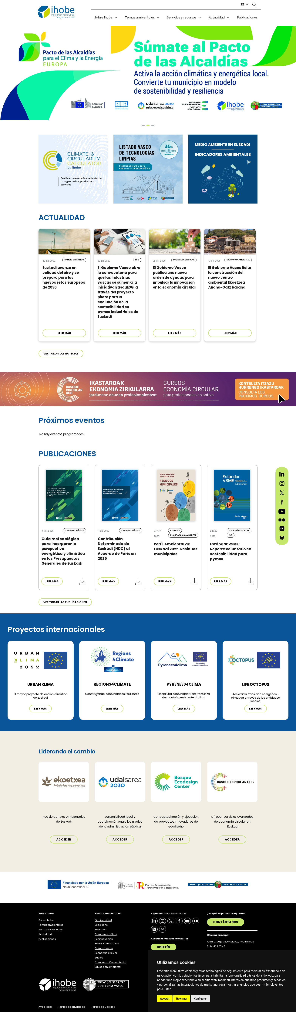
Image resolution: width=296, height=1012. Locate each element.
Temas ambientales (140, 17)
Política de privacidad (71, 1007)
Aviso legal (45, 1007)
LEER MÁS (64, 333)
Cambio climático (106, 934)
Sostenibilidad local (107, 943)
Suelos (99, 957)
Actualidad (217, 17)
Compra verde (104, 948)
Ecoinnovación (104, 939)
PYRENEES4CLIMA (184, 684)
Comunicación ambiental (110, 962)
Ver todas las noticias (60, 353)
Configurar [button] (200, 998)
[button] (143, 125)
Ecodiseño (101, 925)
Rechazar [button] (181, 998)
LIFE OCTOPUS (255, 684)
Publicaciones (247, 17)
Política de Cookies (103, 1007)
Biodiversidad (103, 920)
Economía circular (106, 953)
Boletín (163, 947)
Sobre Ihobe (103, 17)
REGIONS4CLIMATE (112, 684)
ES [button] (242, 5)
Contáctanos (225, 922)
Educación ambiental (108, 967)
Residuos (100, 929)
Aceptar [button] (165, 998)
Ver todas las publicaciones (65, 602)
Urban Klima (40, 684)
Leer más (40, 708)
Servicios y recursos (181, 17)
